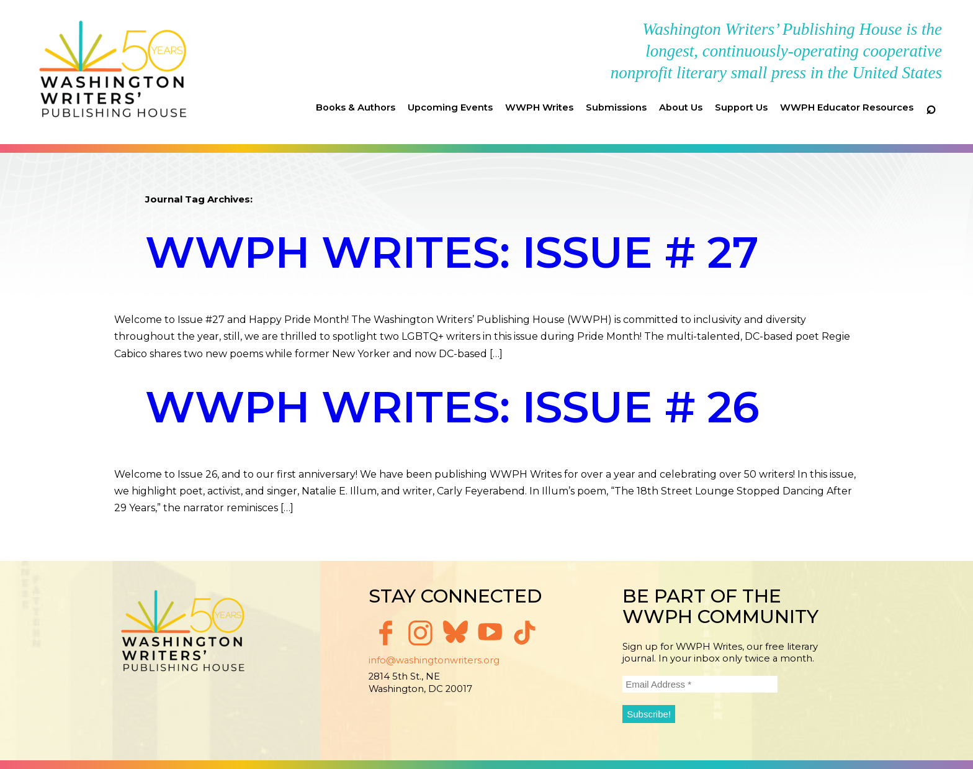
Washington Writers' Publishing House (113, 72)
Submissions (616, 107)
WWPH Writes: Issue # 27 (452, 252)
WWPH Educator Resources (846, 107)
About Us (680, 107)
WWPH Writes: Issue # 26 (452, 407)
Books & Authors (355, 107)
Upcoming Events (450, 107)
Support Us (741, 107)
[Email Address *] (700, 684)
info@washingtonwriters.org (434, 660)
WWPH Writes (539, 107)
